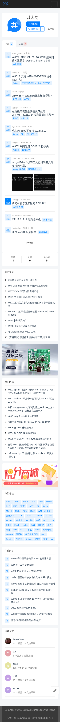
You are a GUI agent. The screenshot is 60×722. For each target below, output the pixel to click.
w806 (25, 501)
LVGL (25, 525)
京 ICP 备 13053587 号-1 (40, 718)
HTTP (41, 525)
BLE (8, 506)
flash (15, 134)
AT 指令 (29, 520)
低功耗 (19, 520)
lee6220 (15, 72)
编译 (33, 525)
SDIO (8, 525)
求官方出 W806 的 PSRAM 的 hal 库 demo (29, 422)
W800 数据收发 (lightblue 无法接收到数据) (32, 614)
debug (29, 539)
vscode (9, 534)
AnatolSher (18, 639)
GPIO (39, 515)
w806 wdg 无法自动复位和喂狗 (23, 416)
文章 (23, 44)
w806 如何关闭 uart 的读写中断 (26, 571)
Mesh (17, 525)
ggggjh (15, 107)
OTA (52, 520)
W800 (17, 501)
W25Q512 (32, 134)
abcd (15, 664)
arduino (9, 520)
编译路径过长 (34, 169)
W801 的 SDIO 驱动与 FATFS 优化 (25, 297)
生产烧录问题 (31, 534)
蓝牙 (22, 506)
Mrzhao (16, 688)
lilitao (14, 91)
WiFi (41, 501)
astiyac (15, 142)
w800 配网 (18, 207)
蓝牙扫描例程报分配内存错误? (26, 620)
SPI (22, 134)
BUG (43, 534)
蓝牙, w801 (11, 515)
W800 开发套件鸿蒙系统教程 (22, 326)
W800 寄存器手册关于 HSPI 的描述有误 (31, 558)
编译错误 (47, 529)
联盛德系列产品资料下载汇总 (22, 280)
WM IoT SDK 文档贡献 (22, 564)
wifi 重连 (17, 64)
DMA (32, 511)
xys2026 (16, 126)
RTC (22, 529)
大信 (15, 676)
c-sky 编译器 (19, 169)
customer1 (17, 158)
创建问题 (33, 29)
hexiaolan (16, 228)
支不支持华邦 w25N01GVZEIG (36, 83)
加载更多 (30, 242)
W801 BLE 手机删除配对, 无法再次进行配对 (33, 583)
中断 (38, 520)
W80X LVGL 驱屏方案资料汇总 (23, 291)
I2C (21, 515)
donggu (15, 199)
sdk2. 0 (24, 118)
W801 (16, 83)
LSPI (49, 525)
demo (37, 529)
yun (14, 651)
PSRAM (17, 99)
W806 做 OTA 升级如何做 (20, 427)
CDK (17, 511)
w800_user (17, 53)
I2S (45, 520)
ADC (25, 511)
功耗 (8, 529)
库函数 (19, 534)
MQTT (9, 511)
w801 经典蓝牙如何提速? (23, 607)
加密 (45, 539)
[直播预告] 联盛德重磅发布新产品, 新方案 (29, 337)
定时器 (19, 539)
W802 (37, 539)
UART (30, 506)
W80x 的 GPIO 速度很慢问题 (22, 433)
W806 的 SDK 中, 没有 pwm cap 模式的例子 (30, 439)
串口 (15, 506)
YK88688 (16, 215)
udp (15, 529)
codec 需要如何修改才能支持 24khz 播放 (31, 577)
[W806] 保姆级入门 (17, 320)
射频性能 (43, 232)
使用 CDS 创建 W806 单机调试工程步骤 (28, 285)
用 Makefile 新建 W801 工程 (22, 331)
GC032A (26, 150)
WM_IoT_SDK (44, 511)
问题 (9, 44)
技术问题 (47, 219)
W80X (26, 99)
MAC (15, 118)
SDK (34, 501)
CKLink (48, 515)
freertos (9, 539)
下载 (30, 529)
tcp (52, 539)
